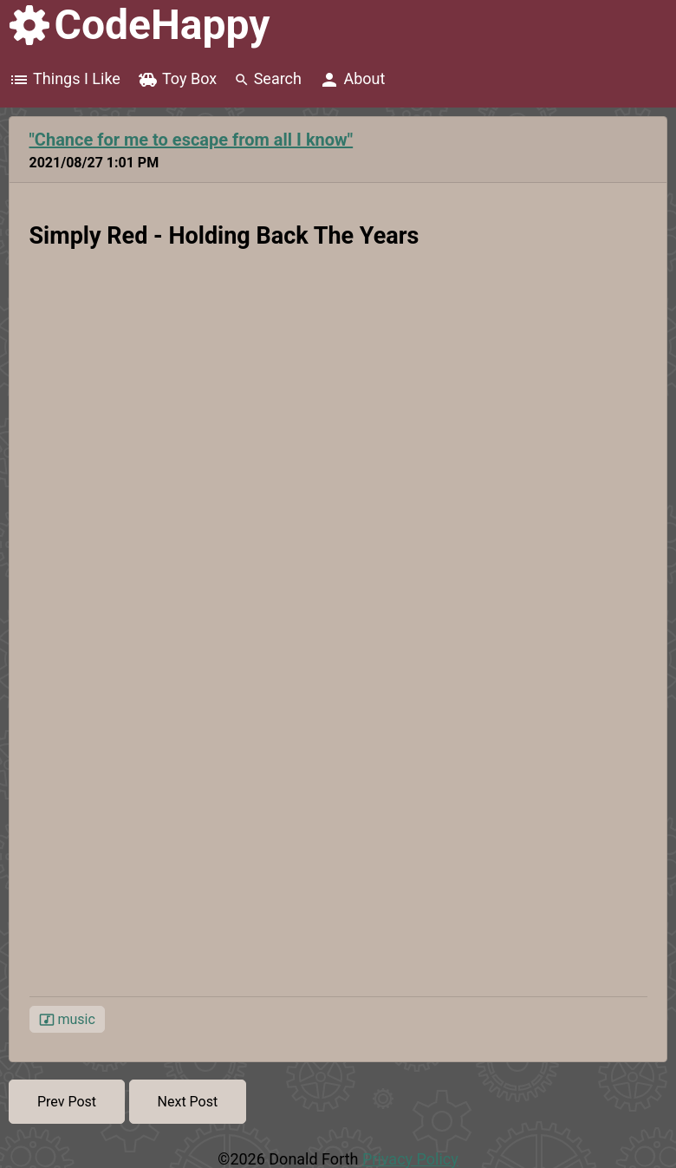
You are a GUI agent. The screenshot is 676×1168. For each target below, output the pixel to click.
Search (268, 78)
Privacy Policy (410, 1159)
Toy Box (177, 79)
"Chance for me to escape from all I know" (191, 139)
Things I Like (64, 79)
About (352, 79)
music (67, 1019)
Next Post (188, 1101)
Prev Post (66, 1101)
